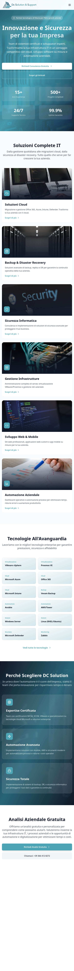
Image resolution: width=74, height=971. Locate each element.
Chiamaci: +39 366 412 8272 (37, 855)
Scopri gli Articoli (37, 75)
